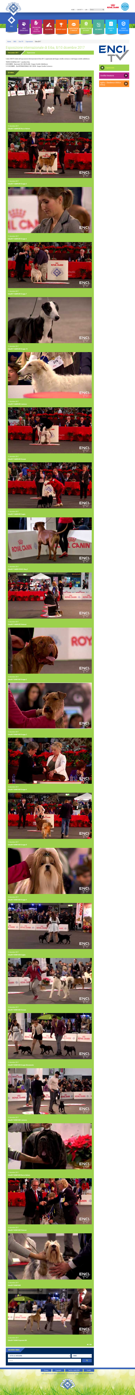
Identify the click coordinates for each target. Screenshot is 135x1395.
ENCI (15, 41)
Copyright (58, 1370)
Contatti (80, 9)
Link (86, 9)
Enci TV (21, 41)
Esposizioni (29, 41)
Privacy (46, 1370)
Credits (89, 1370)
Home (73, 9)
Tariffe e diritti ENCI (74, 1370)
